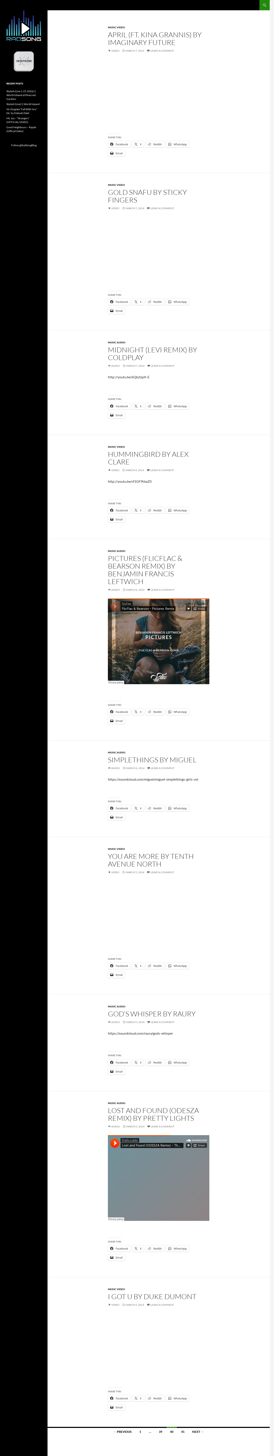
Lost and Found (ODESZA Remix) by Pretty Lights (153, 1114)
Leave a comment (162, 50)
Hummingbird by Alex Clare (148, 458)
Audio (115, 365)
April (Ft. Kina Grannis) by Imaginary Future (155, 38)
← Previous (122, 1431)
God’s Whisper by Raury (152, 1013)
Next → (198, 1431)
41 (183, 1431)
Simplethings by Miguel (152, 759)
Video (115, 50)
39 (160, 1431)
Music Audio (116, 342)
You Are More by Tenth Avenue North (151, 860)
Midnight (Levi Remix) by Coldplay (152, 353)
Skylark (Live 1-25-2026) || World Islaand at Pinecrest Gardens (21, 95)
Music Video (116, 27)
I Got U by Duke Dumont (152, 1296)
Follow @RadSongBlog (24, 145)
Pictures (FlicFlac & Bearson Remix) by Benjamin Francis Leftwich (145, 570)
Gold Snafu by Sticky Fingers (147, 196)
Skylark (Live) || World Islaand (23, 104)
